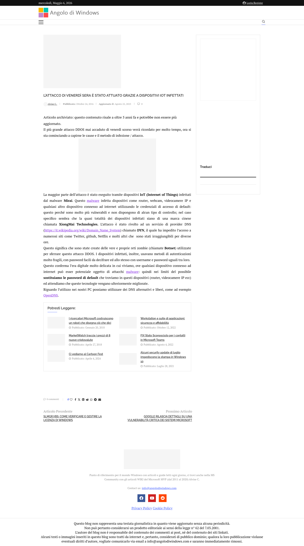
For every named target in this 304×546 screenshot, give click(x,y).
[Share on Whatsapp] (91, 399)
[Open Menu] (41, 22)
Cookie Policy (163, 508)
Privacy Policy (141, 508)
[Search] (263, 22)
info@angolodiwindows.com (159, 487)
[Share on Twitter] (79, 399)
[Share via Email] (99, 399)
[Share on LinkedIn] (83, 399)
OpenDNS (50, 295)
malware (93, 200)
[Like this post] (71, 399)
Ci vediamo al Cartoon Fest (86, 353)
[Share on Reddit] (87, 399)
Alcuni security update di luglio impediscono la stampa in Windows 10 (163, 357)
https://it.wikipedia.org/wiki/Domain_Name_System (82, 230)
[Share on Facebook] (75, 399)
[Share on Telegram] (95, 399)
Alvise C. (50, 110)
